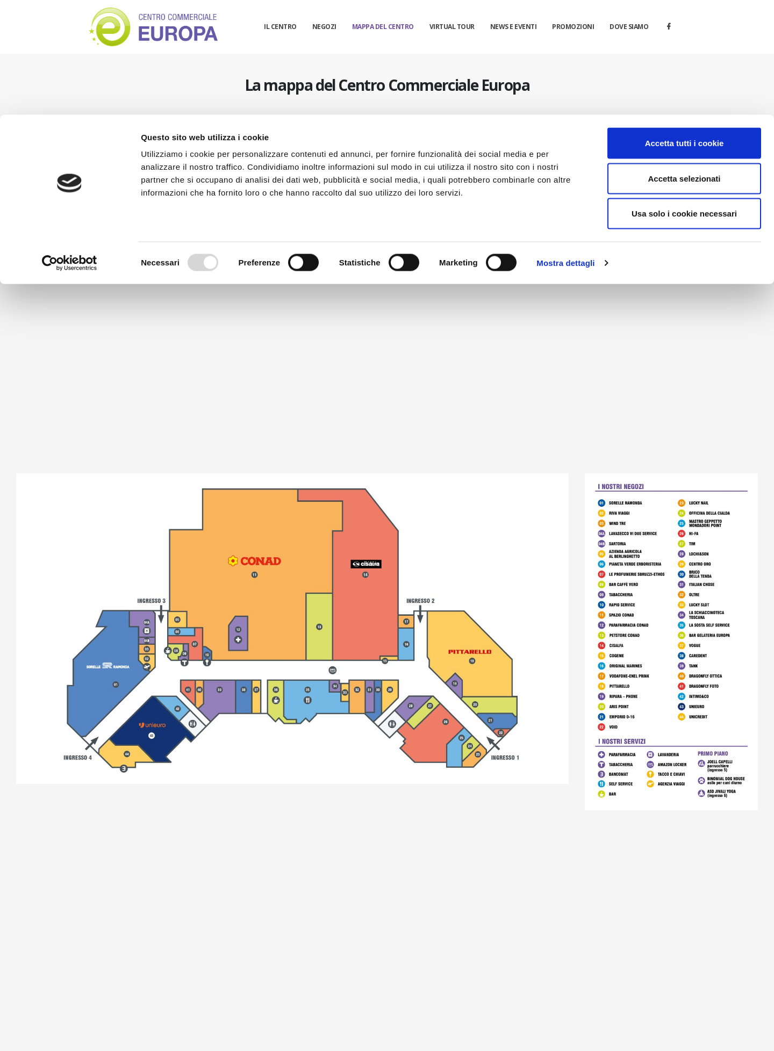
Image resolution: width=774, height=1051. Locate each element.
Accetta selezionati (684, 63)
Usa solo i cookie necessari (684, 98)
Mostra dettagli (565, 148)
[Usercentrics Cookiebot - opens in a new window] (70, 148)
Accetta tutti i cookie (684, 28)
